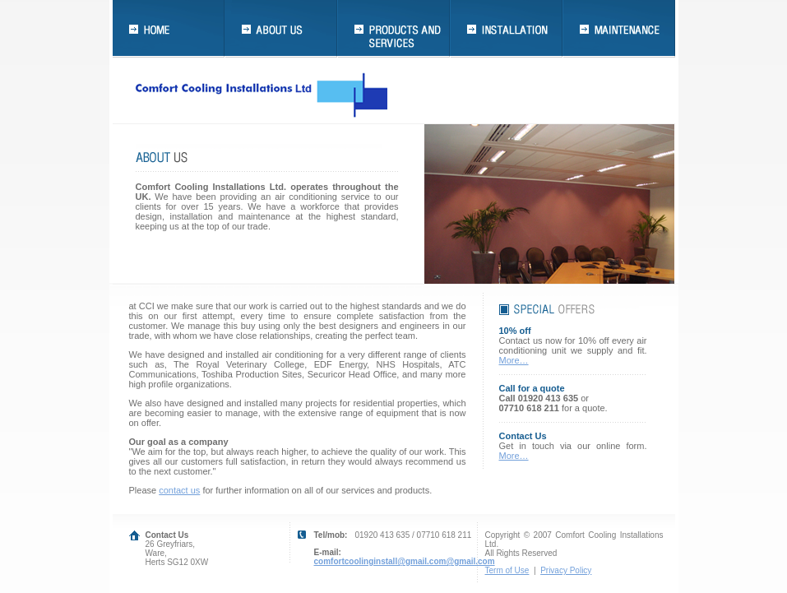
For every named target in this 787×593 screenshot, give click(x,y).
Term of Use (507, 570)
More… (514, 360)
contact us (179, 490)
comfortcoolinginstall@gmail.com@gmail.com (404, 561)
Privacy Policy (565, 570)
